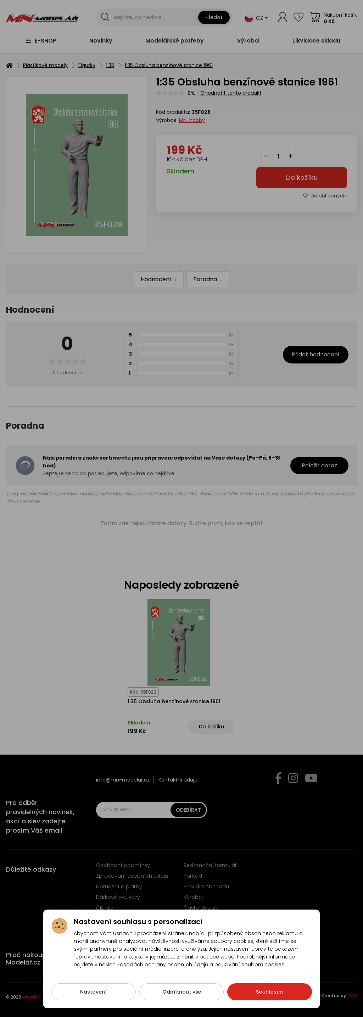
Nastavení (93, 998)
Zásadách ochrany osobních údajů (162, 971)
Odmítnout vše (181, 998)
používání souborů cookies (249, 971)
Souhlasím (269, 998)
